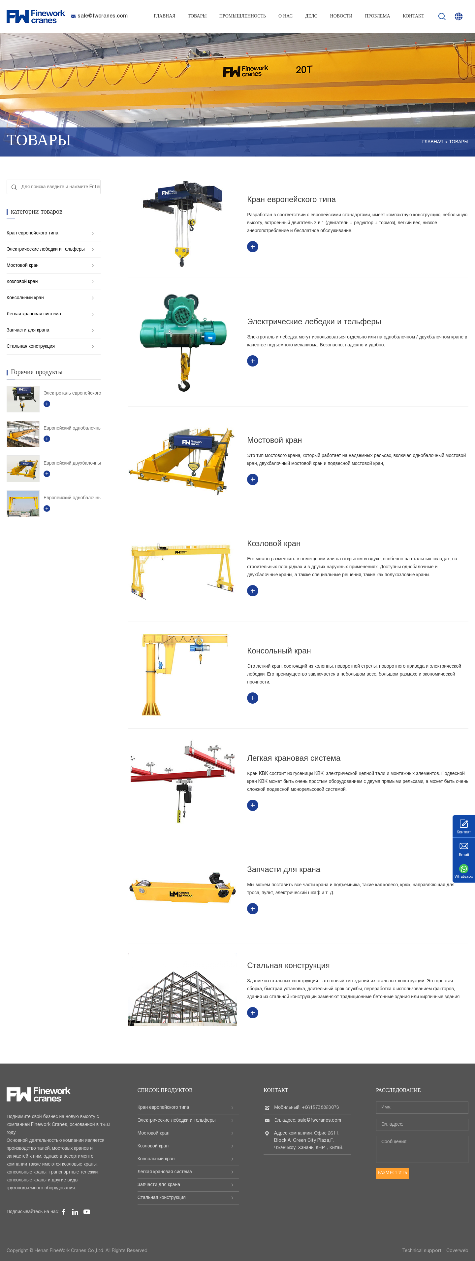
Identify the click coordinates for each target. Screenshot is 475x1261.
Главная (164, 16)
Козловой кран (22, 282)
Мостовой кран (23, 265)
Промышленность (242, 16)
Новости (341, 16)
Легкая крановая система (34, 314)
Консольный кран (25, 298)
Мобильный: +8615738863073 (306, 1107)
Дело (311, 16)
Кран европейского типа (32, 233)
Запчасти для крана (28, 330)
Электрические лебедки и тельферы (46, 249)
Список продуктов (165, 1091)
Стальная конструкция (31, 346)
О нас (285, 16)
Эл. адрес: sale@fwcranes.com (307, 1120)
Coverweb (457, 1251)
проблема (377, 16)
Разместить (392, 1173)
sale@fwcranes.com (99, 16)
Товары (197, 16)
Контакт (413, 16)
